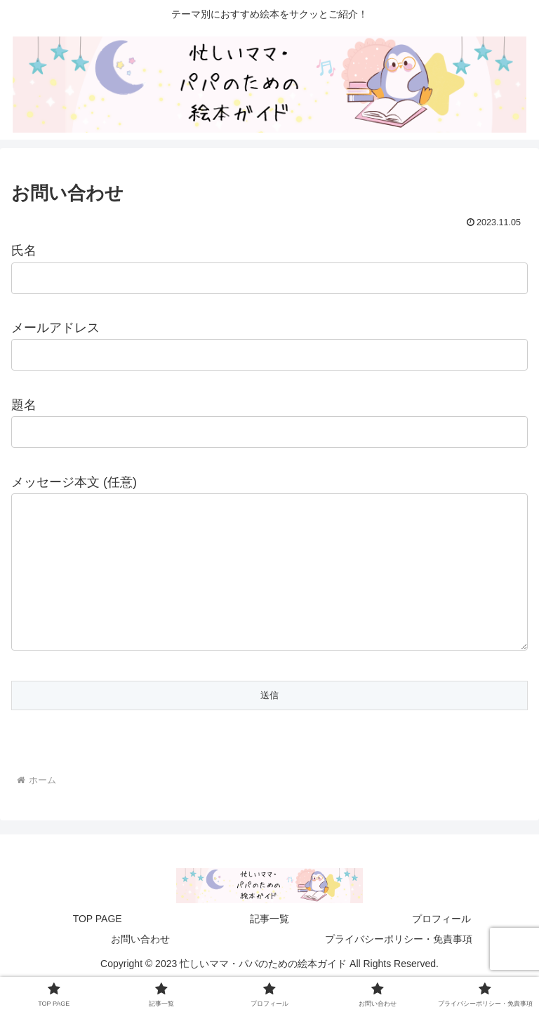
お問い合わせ (140, 967)
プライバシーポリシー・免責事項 (398, 967)
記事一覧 (269, 946)
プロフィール (441, 946)
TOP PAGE (97, 946)
